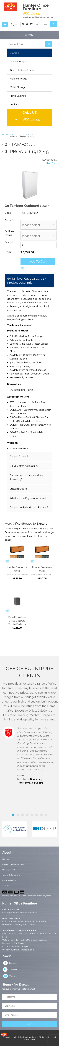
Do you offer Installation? (24, 465)
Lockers (14, 104)
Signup (14, 24)
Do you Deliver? (19, 456)
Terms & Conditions (11, 875)
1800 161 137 (32, 119)
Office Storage (18, 61)
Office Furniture (10, 135)
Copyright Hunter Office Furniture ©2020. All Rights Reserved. (29, 1037)
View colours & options (17, 574)
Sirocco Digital (29, 1039)
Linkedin (10, 969)
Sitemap (6, 885)
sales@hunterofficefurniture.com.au (38, 17)
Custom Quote (18, 488)
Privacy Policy (8, 869)
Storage (14, 53)
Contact (5, 859)
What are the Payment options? (28, 498)
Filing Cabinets (18, 95)
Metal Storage (18, 87)
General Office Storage (22, 70)
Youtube (10, 976)
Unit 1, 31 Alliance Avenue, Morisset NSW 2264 (24, 921)
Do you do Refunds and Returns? (29, 507)
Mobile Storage (18, 78)
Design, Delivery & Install (14, 864)
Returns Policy (9, 880)
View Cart (51, 163)
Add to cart (37, 262)
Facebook (10, 963)
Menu (29, 35)
